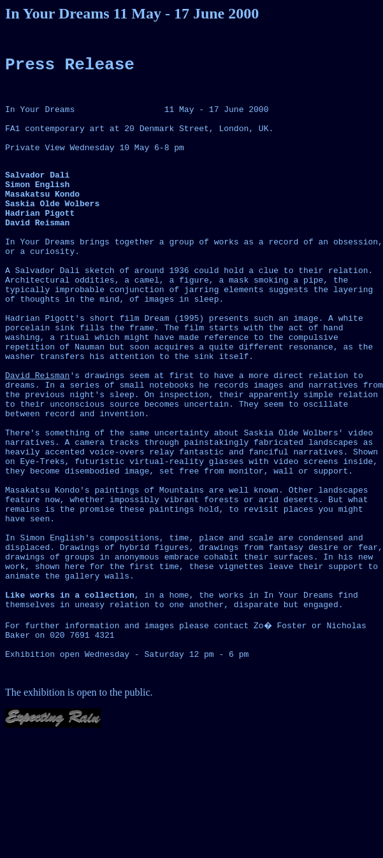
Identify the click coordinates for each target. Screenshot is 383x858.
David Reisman (37, 438)
